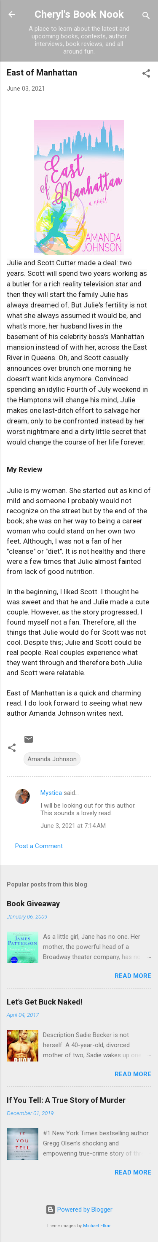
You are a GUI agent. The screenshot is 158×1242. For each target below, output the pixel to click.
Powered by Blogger (79, 1209)
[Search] (146, 17)
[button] (146, 74)
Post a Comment (39, 846)
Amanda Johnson (52, 759)
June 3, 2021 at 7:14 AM (73, 826)
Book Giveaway (33, 903)
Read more (133, 976)
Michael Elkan (97, 1226)
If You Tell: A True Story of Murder (66, 1100)
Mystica (51, 793)
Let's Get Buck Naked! (45, 1001)
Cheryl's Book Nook (79, 14)
